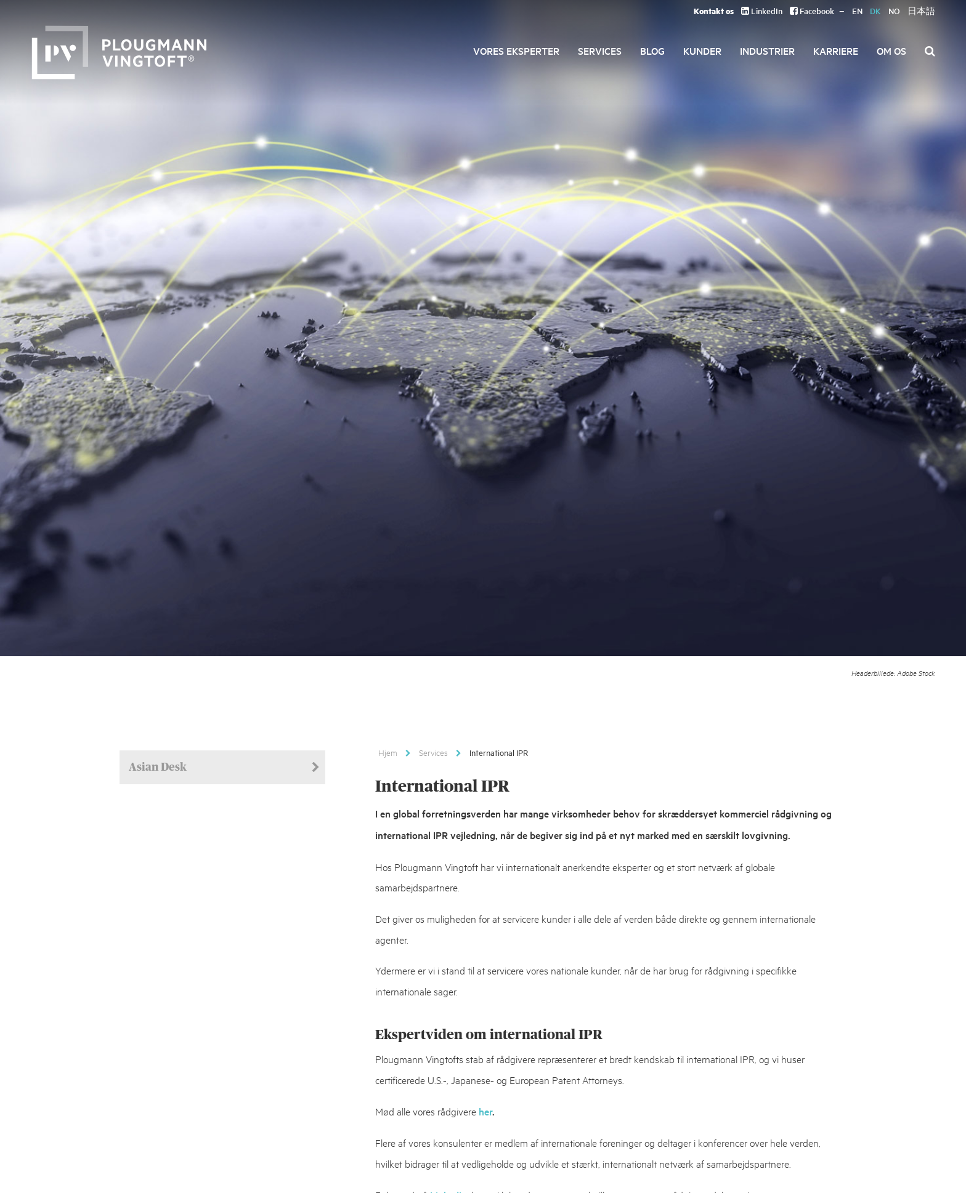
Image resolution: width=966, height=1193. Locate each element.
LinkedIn (761, 11)
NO (894, 11)
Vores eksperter (516, 50)
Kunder (702, 50)
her (485, 1111)
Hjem (387, 752)
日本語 (921, 11)
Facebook (812, 11)
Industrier (767, 50)
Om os (891, 50)
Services (600, 50)
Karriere (835, 50)
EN (857, 11)
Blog (652, 50)
